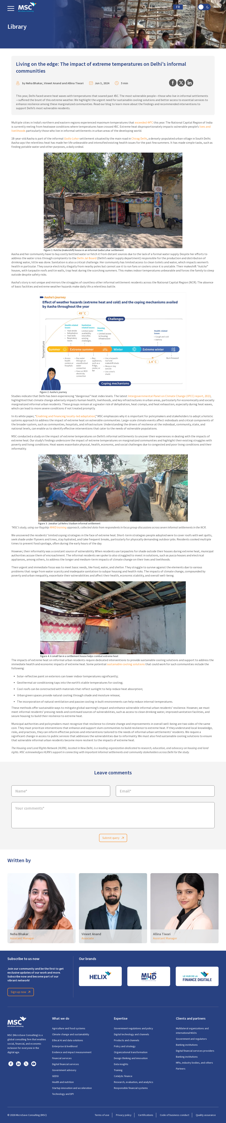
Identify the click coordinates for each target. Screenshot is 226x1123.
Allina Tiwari (75, 83)
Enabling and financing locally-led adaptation (65, 416)
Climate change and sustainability (70, 1034)
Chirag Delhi (139, 138)
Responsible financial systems (131, 1088)
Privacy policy (123, 1115)
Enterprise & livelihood (64, 1046)
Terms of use (102, 1115)
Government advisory (64, 1070)
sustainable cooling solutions (126, 664)
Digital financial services (65, 1064)
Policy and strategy (125, 1046)
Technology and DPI (63, 1094)
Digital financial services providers (195, 1050)
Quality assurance (206, 1115)
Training (118, 1070)
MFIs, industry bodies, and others (194, 1062)
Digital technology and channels (131, 1034)
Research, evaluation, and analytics (133, 1082)
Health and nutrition (63, 1082)
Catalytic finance (123, 1076)
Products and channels (126, 1040)
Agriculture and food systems (68, 1028)
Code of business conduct (174, 1115)
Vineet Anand (52, 83)
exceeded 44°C (144, 122)
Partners (180, 1068)
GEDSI (55, 1076)
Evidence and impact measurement (71, 1052)
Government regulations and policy (133, 1028)
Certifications (145, 1115)
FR (178, 7)
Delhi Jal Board (86, 258)
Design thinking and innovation (131, 1058)
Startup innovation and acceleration (72, 1088)
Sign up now (21, 992)
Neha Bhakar (34, 83)
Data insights (121, 1064)
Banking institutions (187, 1044)
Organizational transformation (130, 1052)
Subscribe (161, 7)
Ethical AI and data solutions (67, 1040)
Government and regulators (191, 1038)
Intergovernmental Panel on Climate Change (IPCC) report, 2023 (169, 396)
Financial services (62, 1058)
